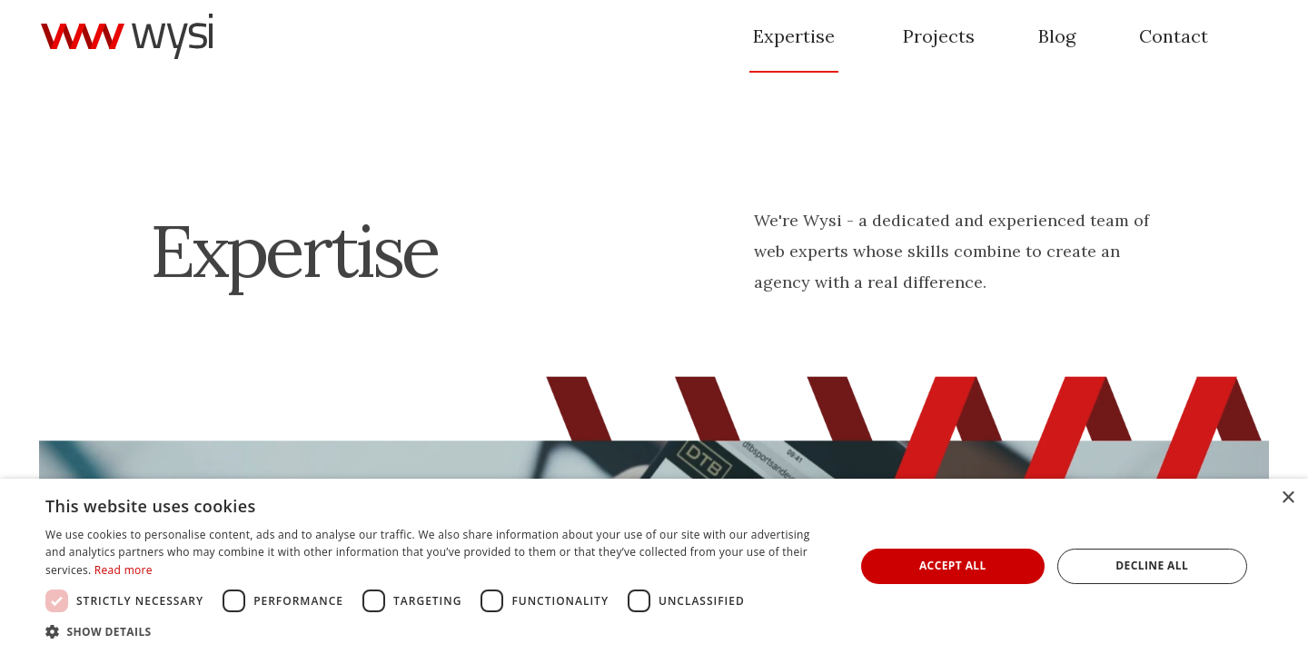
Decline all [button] (1151, 565)
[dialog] (654, 566)
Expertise (794, 36)
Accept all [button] (952, 565)
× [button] (1287, 498)
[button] (438, 631)
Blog (1056, 36)
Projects (939, 36)
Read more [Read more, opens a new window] (123, 570)
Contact (1173, 36)
